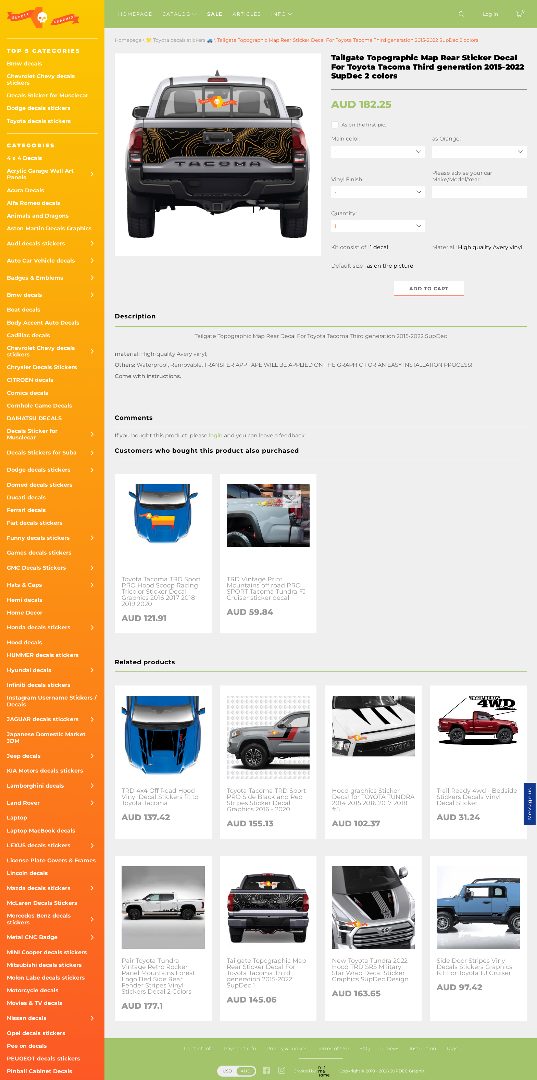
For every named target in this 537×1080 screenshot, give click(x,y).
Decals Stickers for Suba (42, 452)
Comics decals (27, 393)
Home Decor (24, 612)
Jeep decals (24, 756)
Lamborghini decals (35, 785)
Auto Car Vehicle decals (41, 260)
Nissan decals (27, 1018)
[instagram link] (281, 1071)
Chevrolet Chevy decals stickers (41, 79)
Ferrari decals (26, 510)
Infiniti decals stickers (39, 685)
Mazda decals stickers (39, 888)
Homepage (135, 14)
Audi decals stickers (36, 243)
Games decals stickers (39, 552)
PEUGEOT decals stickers (43, 1058)
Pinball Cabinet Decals (39, 1071)
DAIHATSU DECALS (34, 418)
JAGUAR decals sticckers (43, 719)
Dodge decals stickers (39, 108)
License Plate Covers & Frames (51, 860)
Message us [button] (529, 804)
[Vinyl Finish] (378, 192)
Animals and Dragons (38, 216)
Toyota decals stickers (39, 121)
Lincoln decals (27, 873)
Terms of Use (333, 1048)
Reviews (389, 1048)
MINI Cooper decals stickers (47, 952)
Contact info (199, 1048)
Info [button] (281, 14)
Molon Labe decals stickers (46, 977)
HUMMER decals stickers (43, 655)
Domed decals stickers (40, 485)
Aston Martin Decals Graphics (49, 228)
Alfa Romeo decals (33, 203)
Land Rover (23, 803)
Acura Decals (25, 190)
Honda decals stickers (39, 627)
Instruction (423, 1048)
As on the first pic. (358, 125)
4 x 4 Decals (24, 158)
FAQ (364, 1048)
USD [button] (227, 1070)
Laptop (17, 817)
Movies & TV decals (34, 1003)
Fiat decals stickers (35, 523)
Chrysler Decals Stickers (42, 367)
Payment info (240, 1048)
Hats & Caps (24, 585)
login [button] (216, 435)
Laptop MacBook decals (41, 830)
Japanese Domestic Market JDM (46, 737)
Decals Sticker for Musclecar (47, 95)
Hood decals (24, 642)
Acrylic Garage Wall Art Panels (40, 174)
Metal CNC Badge (32, 937)
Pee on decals (27, 1046)
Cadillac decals (28, 335)
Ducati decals (26, 497)
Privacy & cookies (287, 1048)
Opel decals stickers (36, 1033)
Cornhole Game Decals (39, 405)
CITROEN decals (30, 380)
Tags (452, 1048)
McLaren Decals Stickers (42, 903)
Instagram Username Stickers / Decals (52, 700)
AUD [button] (246, 1070)
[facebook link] (266, 1071)
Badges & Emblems (35, 278)
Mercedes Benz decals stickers (39, 918)
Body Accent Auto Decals (43, 322)
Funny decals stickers (38, 538)
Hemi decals (24, 600)
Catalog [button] (179, 14)
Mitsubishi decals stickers (44, 965)
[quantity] (378, 226)
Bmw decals (24, 63)
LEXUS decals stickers (39, 845)
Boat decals (23, 309)
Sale (215, 14)
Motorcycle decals (33, 990)
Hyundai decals (29, 670)
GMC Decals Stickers (36, 568)
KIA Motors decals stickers (45, 770)
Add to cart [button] (429, 289)
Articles (247, 14)
